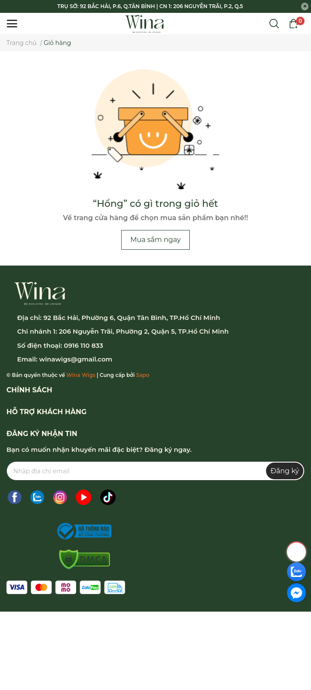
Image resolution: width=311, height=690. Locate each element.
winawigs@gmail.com (75, 359)
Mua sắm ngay (155, 240)
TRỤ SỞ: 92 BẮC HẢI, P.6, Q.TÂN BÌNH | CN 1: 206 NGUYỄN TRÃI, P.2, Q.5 (150, 6)
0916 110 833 (83, 345)
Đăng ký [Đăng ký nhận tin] (284, 471)
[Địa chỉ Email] (155, 471)
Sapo (143, 375)
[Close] (305, 6)
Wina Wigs (80, 375)
